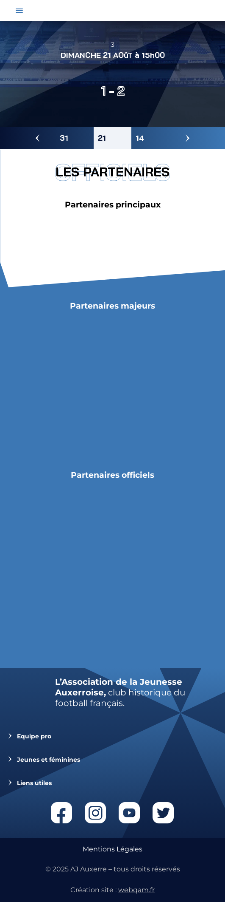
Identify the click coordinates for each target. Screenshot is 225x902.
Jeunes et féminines (48, 759)
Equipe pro (34, 736)
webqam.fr (136, 890)
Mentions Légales (112, 849)
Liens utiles (34, 783)
